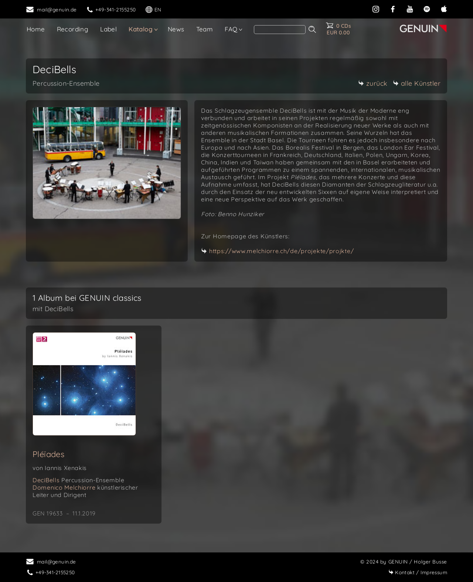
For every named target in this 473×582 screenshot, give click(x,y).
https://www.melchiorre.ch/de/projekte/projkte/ (281, 251)
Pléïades (48, 454)
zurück (373, 83)
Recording (73, 29)
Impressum (417, 572)
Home (36, 29)
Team (204, 29)
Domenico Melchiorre (85, 491)
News (176, 29)
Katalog (141, 29)
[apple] (444, 8)
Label (108, 29)
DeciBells (78, 480)
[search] (280, 29)
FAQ (231, 29)
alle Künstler (417, 83)
